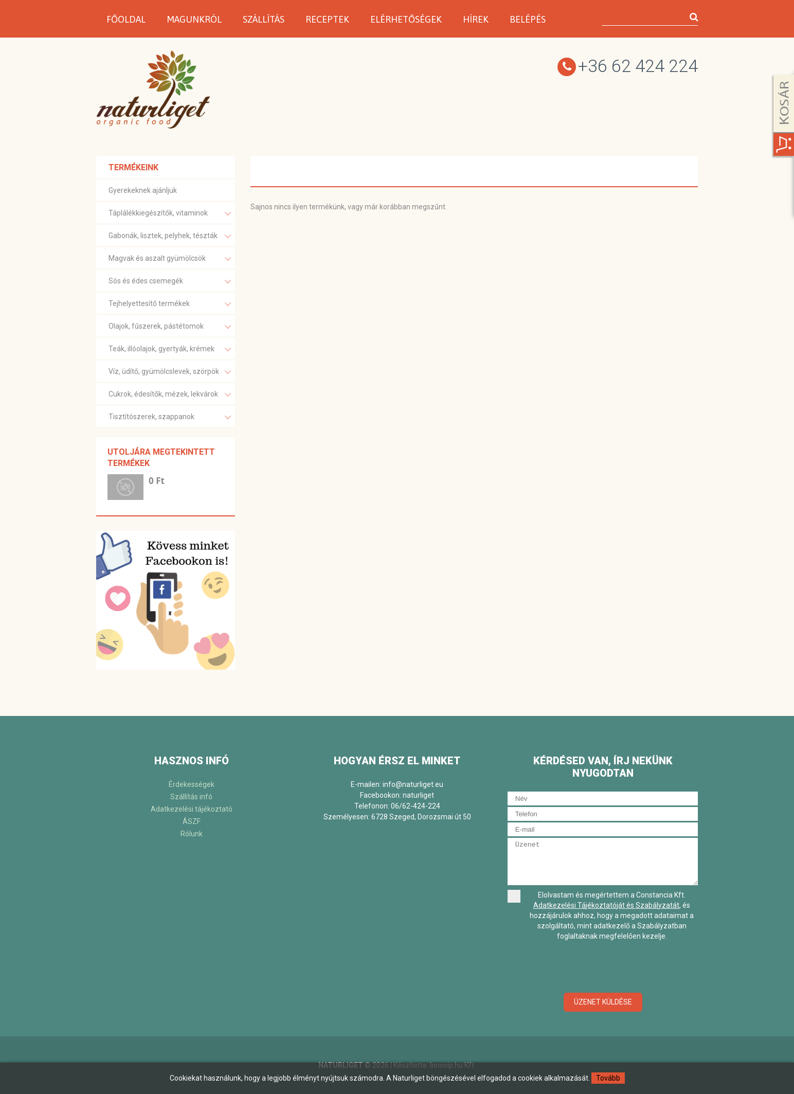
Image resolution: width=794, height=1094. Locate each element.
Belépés (528, 19)
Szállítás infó (191, 797)
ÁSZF (192, 821)
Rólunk (192, 834)
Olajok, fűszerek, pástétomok (170, 327)
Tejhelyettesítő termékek (170, 304)
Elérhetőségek (406, 19)
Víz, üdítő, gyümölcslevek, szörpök (170, 372)
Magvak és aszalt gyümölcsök (170, 259)
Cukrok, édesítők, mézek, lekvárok (170, 395)
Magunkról (194, 19)
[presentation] (603, 967)
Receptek (327, 19)
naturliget (418, 795)
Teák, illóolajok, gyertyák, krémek (170, 349)
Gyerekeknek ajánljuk (143, 190)
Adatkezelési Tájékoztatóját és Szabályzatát (606, 905)
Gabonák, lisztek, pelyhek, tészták (170, 236)
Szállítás (263, 19)
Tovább (608, 1078)
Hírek (476, 19)
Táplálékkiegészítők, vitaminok (170, 214)
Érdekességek (191, 784)
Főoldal (126, 19)
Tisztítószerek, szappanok (170, 417)
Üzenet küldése (603, 1002)
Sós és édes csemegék (170, 282)
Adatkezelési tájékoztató (191, 809)
